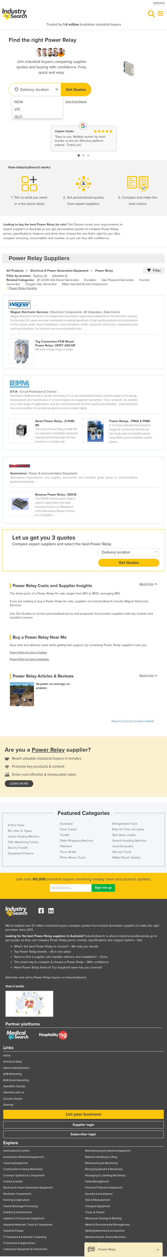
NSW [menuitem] (18, 102)
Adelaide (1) (59, 276)
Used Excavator (122, 846)
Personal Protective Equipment (103, 1187)
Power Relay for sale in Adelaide (29, 659)
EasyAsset (64, 967)
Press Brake (68, 852)
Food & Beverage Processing (20, 1206)
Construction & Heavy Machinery (23, 1169)
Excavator (66, 824)
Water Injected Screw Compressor (85, 284)
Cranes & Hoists (13, 1181)
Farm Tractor (68, 829)
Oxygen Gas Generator (41, 284)
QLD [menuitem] (18, 116)
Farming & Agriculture (16, 1200)
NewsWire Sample (14, 1086)
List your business (83, 1114)
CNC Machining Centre (23, 842)
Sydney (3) (40, 276)
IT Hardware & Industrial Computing (24, 1237)
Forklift (64, 835)
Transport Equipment (97, 1206)
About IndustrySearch (16, 1068)
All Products (15, 271)
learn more (19, 783)
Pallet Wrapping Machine (76, 840)
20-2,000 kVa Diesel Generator (58, 280)
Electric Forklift (18, 848)
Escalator (90, 280)
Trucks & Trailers (95, 1212)
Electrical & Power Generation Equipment (59, 271)
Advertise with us (13, 1092)
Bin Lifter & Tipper (20, 831)
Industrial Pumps (13, 1231)
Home (7, 1055)
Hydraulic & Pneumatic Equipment (23, 1218)
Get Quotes (76, 89)
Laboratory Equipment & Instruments (25, 1249)
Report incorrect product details (133, 721)
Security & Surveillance (99, 1194)
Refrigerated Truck (124, 824)
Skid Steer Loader (124, 835)
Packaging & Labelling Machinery (105, 1175)
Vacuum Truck (121, 852)
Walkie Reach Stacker (126, 857)
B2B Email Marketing (16, 1080)
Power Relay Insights (23, 288)
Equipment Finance (21, 853)
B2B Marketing (12, 1074)
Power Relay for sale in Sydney (28, 652)
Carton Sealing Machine (24, 836)
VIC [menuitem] (17, 109)
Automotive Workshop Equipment (23, 1157)
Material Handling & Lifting (101, 1157)
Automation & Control (16, 1151)
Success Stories (12, 1098)
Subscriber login (83, 1134)
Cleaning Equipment (15, 1163)
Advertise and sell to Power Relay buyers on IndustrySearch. (46, 977)
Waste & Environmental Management (107, 1224)
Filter (154, 270)
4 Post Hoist (16, 825)
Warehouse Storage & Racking (103, 1218)
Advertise (159, 3)
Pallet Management (97, 1181)
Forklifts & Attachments (17, 1212)
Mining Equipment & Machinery (104, 1169)
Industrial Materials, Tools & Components (28, 1224)
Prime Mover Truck (72, 857)
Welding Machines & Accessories (105, 1231)
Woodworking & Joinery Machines (105, 1237)
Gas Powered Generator (118, 280)
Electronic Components (17, 1194)
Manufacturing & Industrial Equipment (107, 1151)
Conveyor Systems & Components (24, 1175)
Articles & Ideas (12, 1061)
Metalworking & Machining (101, 1163)
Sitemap (8, 1105)
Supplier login (83, 1125)
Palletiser (66, 846)
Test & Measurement (97, 1200)
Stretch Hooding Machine (129, 840)
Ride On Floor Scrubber (128, 829)
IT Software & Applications (19, 1243)
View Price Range (76, 101)
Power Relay (104, 271)
